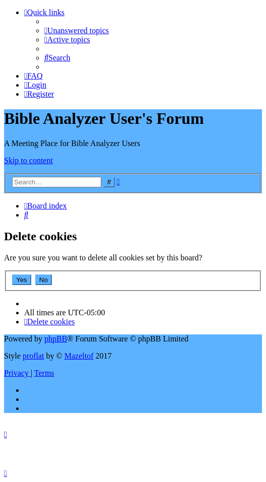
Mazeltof (79, 356)
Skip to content (28, 160)
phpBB (55, 338)
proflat (33, 356)
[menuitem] (76, 30)
